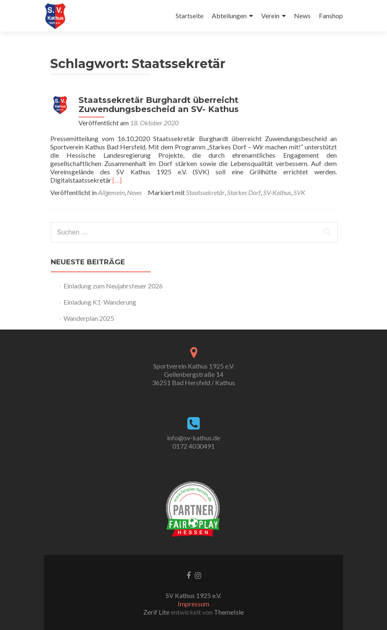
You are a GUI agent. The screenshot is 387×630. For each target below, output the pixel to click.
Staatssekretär (205, 192)
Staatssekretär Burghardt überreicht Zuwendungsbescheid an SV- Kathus (158, 104)
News (302, 16)
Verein (270, 16)
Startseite (189, 16)
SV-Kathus (277, 192)
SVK (299, 192)
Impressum (193, 604)
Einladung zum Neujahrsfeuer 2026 (113, 286)
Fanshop (331, 16)
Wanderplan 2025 (89, 318)
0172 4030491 (193, 446)
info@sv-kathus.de (193, 438)
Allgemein (111, 192)
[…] (117, 180)
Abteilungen (229, 16)
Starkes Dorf (244, 192)
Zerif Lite (157, 612)
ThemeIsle (229, 612)
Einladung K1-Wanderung (100, 302)
